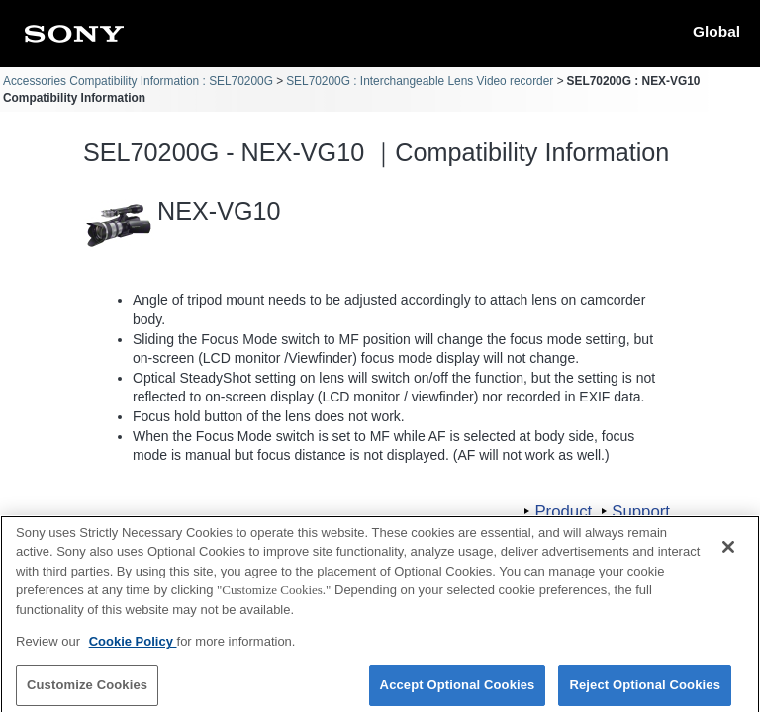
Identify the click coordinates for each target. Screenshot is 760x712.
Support (641, 511)
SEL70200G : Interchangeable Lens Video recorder (419, 81)
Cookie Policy (133, 648)
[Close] (728, 554)
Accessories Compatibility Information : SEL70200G (138, 81)
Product (563, 511)
